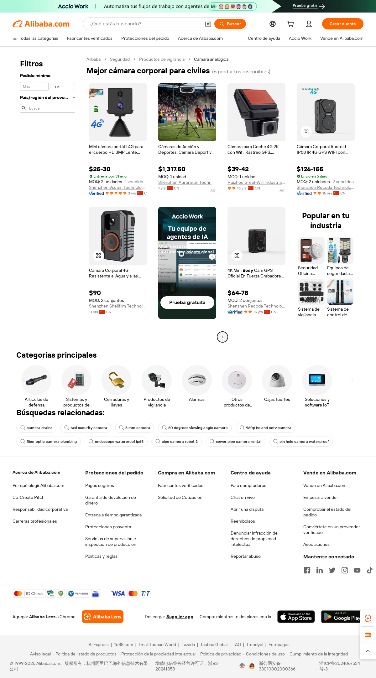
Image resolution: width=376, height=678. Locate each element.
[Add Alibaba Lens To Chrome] (102, 616)
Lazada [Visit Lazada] (188, 644)
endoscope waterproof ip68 (116, 441)
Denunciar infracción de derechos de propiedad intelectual (254, 538)
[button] (208, 24)
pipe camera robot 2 (176, 441)
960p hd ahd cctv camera (265, 427)
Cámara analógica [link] (211, 59)
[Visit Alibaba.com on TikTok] (369, 570)
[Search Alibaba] (144, 23)
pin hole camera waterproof (301, 441)
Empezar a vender (320, 497)
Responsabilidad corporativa (40, 509)
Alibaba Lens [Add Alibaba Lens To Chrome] (42, 616)
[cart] (291, 24)
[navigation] (47, 199)
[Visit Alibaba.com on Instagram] (344, 570)
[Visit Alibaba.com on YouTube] (357, 570)
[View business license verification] (242, 666)
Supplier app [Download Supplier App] (179, 616)
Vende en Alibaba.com (325, 485)
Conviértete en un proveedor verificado (331, 529)
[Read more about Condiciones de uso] (264, 654)
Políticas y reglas (101, 556)
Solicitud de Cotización (180, 497)
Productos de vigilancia (162, 59)
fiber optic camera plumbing (48, 441)
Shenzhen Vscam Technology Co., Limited (118, 187)
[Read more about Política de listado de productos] (85, 654)
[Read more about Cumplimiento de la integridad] (317, 654)
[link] (368, 618)
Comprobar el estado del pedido (327, 512)
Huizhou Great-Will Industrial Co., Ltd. (256, 182)
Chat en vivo (243, 497)
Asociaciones (316, 544)
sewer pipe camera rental (235, 441)
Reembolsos (243, 521)
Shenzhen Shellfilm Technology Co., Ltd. (118, 305)
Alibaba (93, 59)
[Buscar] (230, 24)
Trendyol (254, 644)
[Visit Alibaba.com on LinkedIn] (319, 570)
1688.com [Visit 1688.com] (123, 644)
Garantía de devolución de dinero (110, 500)
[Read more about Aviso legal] (39, 654)
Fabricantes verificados (180, 485)
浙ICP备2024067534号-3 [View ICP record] (339, 666)
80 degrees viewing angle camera (195, 427)
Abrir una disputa (247, 509)
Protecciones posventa (108, 526)
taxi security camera (85, 427)
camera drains (36, 427)
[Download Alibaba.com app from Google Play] (342, 616)
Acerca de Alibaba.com (36, 472)
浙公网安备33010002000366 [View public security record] (277, 666)
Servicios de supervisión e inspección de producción (110, 541)
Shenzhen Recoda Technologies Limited (326, 187)
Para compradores (248, 485)
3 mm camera (134, 427)
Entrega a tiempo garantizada (113, 514)
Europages (279, 644)
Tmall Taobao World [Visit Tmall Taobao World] (157, 644)
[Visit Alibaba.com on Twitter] (332, 570)
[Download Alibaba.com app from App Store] (296, 616)
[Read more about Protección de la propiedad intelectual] (157, 654)
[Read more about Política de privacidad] (219, 654)
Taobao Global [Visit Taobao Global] (213, 644)
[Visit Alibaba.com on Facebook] (307, 570)
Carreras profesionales (35, 521)
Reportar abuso (246, 556)
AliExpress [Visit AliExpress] (99, 644)
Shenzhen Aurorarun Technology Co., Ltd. (187, 182)
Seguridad (120, 59)
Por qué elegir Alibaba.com (38, 485)
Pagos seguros (99, 485)
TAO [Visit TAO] (237, 644)
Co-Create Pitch (28, 497)
